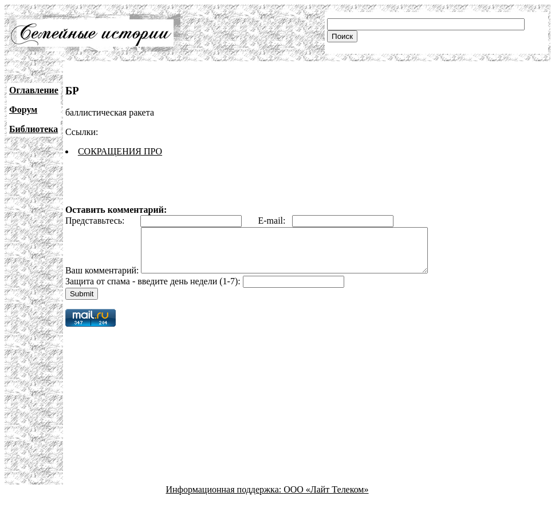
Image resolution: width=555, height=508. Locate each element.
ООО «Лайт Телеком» (326, 498)
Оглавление (33, 90)
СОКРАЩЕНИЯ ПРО (120, 151)
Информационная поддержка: (225, 498)
